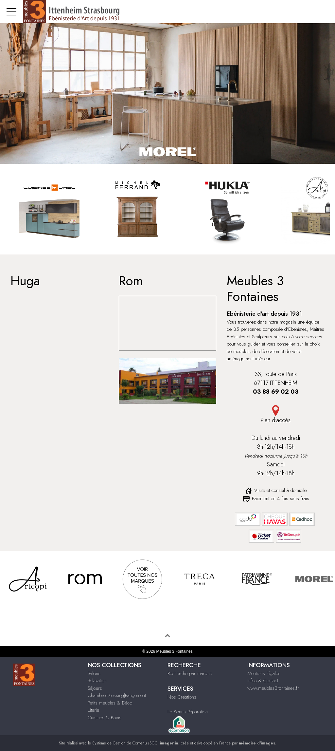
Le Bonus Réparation (188, 711)
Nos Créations (182, 697)
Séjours (95, 688)
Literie (93, 710)
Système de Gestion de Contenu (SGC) (135, 743)
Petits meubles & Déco (110, 702)
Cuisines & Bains (104, 717)
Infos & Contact (262, 680)
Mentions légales (263, 673)
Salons (94, 673)
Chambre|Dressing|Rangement (117, 695)
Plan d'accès (276, 420)
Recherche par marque (190, 673)
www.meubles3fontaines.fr (273, 688)
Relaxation (97, 680)
